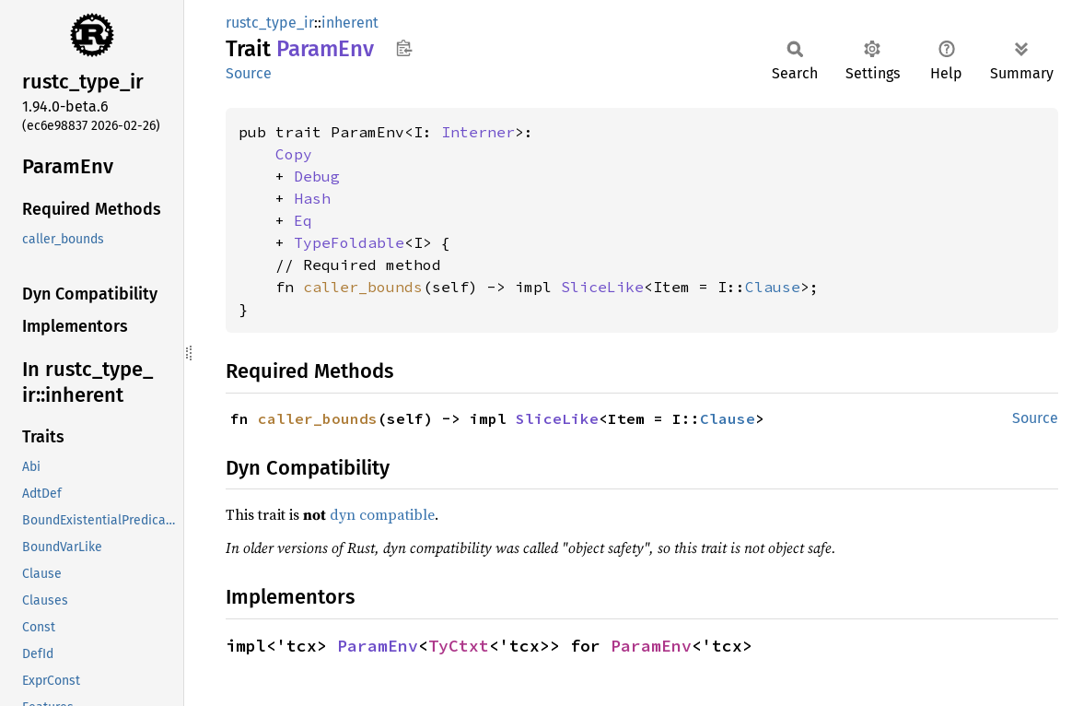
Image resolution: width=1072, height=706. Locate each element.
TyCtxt (458, 645)
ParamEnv (377, 645)
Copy (293, 154)
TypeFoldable (349, 242)
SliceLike (602, 286)
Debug (317, 176)
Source (249, 73)
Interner (478, 132)
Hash (312, 198)
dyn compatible (382, 514)
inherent (350, 22)
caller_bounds (363, 286)
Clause (772, 286)
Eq (303, 220)
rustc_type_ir (270, 22)
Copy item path (404, 48)
